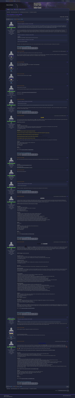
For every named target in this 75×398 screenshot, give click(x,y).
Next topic (66, 16)
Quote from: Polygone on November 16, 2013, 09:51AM (25, 101)
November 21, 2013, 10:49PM (20, 157)
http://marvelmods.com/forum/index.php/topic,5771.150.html (24, 167)
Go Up (7, 386)
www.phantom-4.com (28, 46)
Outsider (11, 26)
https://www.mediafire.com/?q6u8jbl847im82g (27, 378)
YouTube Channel (22, 9)
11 (15, 19)
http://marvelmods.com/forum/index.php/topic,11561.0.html (30, 112)
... (20, 19)
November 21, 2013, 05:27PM (20, 115)
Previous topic (62, 16)
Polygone (11, 90)
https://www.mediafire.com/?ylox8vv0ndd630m (28, 308)
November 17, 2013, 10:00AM (20, 99)
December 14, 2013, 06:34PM (20, 196)
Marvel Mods (9, 5)
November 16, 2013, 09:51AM (20, 85)
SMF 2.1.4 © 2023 (6, 396)
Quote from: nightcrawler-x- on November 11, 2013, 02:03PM (26, 39)
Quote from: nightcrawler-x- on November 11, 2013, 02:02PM (26, 34)
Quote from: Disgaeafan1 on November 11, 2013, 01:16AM (25, 23)
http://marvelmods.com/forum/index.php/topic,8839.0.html (30, 113)
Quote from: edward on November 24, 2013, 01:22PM (25, 183)
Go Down (8, 19)
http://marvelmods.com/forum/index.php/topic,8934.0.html (29, 92)
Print (67, 19)
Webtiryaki (8, 395)
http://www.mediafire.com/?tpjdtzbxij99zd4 (27, 149)
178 (21, 19)
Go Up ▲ (70, 395)
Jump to (56, 390)
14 (19, 19)
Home (8, 9)
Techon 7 (11, 162)
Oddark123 (12, 332)
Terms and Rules (66, 395)
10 (14, 19)
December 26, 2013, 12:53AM (20, 341)
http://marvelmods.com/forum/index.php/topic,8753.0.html (30, 47)
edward (11, 174)
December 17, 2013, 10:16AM (20, 327)
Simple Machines (10, 396)
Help (63, 395)
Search (11, 9)
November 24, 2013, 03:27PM (20, 181)
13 (18, 19)
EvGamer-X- (12, 66)
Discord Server (16, 9)
